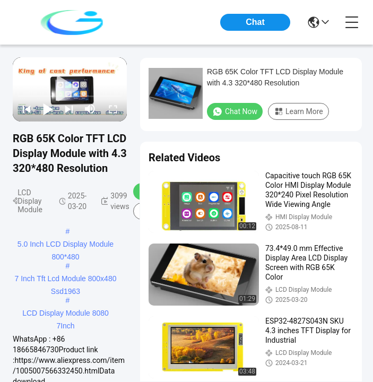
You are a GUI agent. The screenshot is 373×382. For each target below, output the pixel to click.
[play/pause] (47, 109)
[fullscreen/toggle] (113, 109)
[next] (69, 109)
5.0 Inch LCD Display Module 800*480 (66, 245)
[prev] (26, 109)
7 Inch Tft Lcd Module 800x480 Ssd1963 (66, 279)
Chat (255, 22)
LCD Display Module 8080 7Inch (65, 314)
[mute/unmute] (90, 109)
